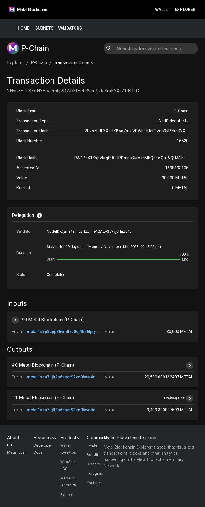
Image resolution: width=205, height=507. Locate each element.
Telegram (95, 473)
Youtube (94, 483)
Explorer (185, 9)
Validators (70, 28)
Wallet (162, 9)
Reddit (92, 454)
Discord (93, 464)
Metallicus (16, 452)
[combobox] (150, 48)
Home (23, 28)
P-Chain (39, 62)
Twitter (93, 445)
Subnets (44, 28)
